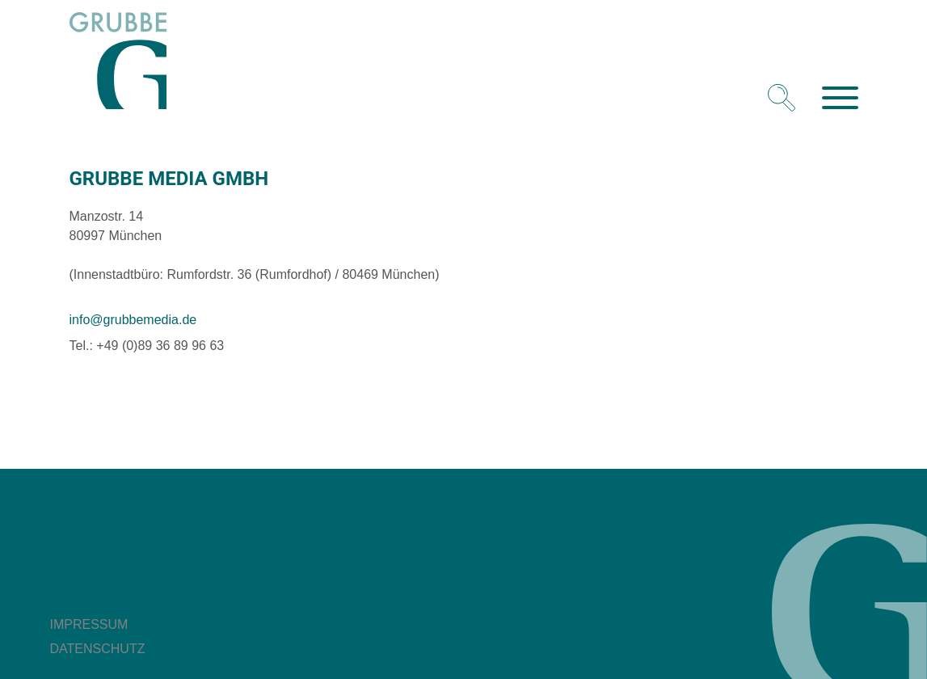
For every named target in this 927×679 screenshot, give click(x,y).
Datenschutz (97, 649)
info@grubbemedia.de (133, 320)
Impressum (89, 624)
